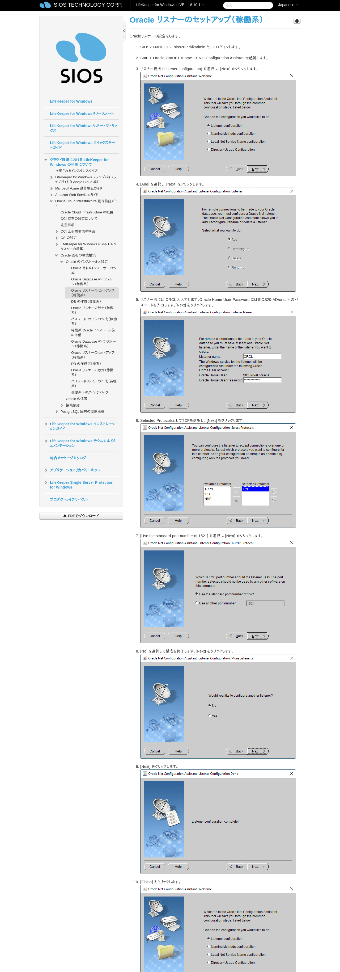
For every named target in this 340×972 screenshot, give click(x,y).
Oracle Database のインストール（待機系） (93, 343)
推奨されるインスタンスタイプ (76, 171)
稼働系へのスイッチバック (89, 392)
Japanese (288, 5)
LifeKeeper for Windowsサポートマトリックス (83, 128)
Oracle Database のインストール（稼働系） (93, 281)
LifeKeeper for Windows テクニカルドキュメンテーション (80, 443)
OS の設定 (65, 238)
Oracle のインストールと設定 (84, 262)
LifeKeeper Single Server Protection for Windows (78, 484)
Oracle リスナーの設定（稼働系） (92, 310)
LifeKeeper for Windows (71, 101)
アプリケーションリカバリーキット (72, 470)
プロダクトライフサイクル (69, 499)
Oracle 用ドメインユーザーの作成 (93, 270)
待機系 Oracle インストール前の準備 (93, 332)
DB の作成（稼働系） (86, 302)
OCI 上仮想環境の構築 (74, 231)
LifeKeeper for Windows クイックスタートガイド (82, 145)
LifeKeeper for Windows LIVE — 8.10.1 (170, 5)
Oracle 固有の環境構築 (75, 255)
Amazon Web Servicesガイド (74, 195)
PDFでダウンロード (81, 516)
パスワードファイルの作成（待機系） (94, 383)
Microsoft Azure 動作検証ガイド (75, 188)
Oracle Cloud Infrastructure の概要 (87, 212)
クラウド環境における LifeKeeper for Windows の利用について (76, 162)
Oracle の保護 (76, 399)
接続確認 (70, 405)
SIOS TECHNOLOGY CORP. (88, 5)
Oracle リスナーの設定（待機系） (92, 372)
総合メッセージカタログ (68, 458)
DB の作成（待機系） (86, 364)
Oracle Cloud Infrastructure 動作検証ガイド (83, 203)
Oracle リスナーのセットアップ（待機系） (92, 355)
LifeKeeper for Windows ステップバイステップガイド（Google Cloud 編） (83, 179)
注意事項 (67, 225)
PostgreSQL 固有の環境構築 (81, 412)
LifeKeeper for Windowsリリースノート (82, 113)
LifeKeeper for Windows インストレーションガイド (79, 426)
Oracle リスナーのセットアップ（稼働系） (92, 292)
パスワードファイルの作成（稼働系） (94, 321)
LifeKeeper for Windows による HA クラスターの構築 (85, 246)
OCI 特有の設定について (79, 219)
